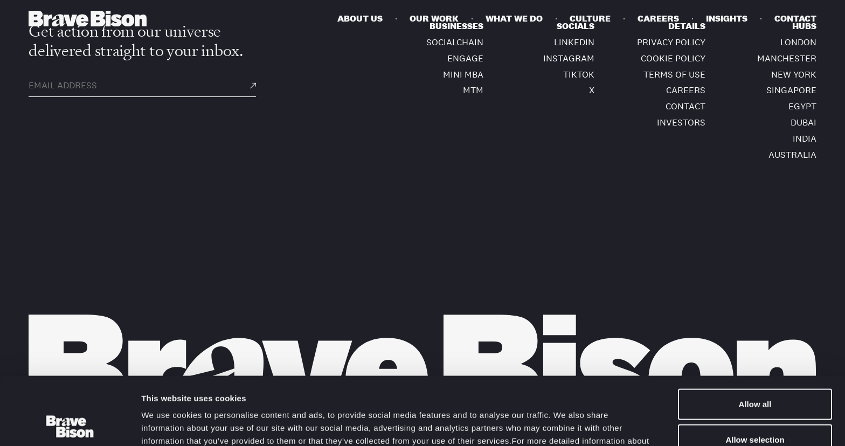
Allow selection (754, 375)
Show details (566, 424)
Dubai (803, 122)
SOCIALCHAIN (454, 42)
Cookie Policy (307, 389)
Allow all (755, 340)
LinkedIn (574, 42)
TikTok (578, 74)
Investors (681, 122)
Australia (792, 154)
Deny (755, 410)
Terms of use (674, 74)
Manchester (786, 58)
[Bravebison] (88, 18)
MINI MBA (463, 74)
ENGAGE (465, 58)
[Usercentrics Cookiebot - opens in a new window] (70, 425)
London (798, 42)
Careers (685, 90)
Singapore (791, 90)
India (804, 138)
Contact (685, 106)
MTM (473, 90)
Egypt (802, 106)
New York (793, 74)
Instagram (568, 58)
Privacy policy (671, 42)
